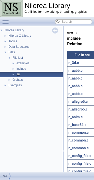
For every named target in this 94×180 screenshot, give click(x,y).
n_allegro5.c (78, 102)
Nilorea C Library (20, 36)
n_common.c (78, 132)
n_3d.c (73, 63)
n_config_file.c (79, 156)
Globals (18, 80)
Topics (13, 41)
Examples (15, 85)
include (21, 68)
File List (18, 58)
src (19, 74)
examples (23, 63)
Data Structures (19, 46)
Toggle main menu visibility (7, 19)
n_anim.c (75, 117)
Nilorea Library (14, 30)
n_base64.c (77, 125)
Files (12, 52)
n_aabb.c (75, 70)
